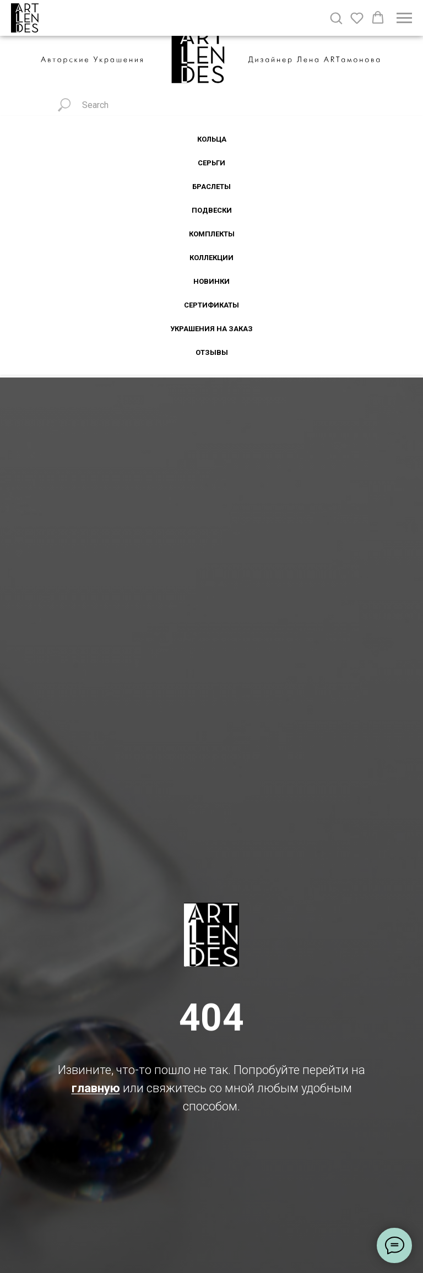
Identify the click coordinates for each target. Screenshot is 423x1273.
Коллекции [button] (211, 257)
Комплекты (212, 234)
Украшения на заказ (211, 329)
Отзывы (212, 352)
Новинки (211, 281)
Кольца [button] (211, 139)
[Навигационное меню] (404, 18)
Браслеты (211, 186)
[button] (336, 17)
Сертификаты (211, 305)
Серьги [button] (211, 163)
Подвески (212, 210)
